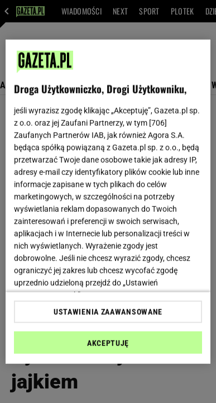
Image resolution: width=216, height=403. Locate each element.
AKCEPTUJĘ (108, 343)
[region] (108, 201)
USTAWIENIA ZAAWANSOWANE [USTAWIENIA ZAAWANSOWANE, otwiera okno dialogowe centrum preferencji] (108, 311)
